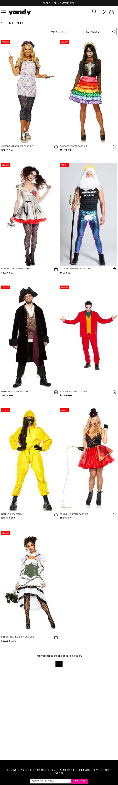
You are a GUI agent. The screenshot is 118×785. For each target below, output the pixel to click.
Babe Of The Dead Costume (73, 146)
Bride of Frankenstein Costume (17, 637)
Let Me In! (80, 781)
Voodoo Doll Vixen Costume (16, 268)
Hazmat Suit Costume (12, 514)
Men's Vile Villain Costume (73, 391)
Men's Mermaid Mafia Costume (75, 268)
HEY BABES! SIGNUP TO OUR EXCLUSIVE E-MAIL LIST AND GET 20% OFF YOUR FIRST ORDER (59, 771)
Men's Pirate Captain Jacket (15, 391)
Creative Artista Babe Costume (17, 146)
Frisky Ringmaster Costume (74, 514)
